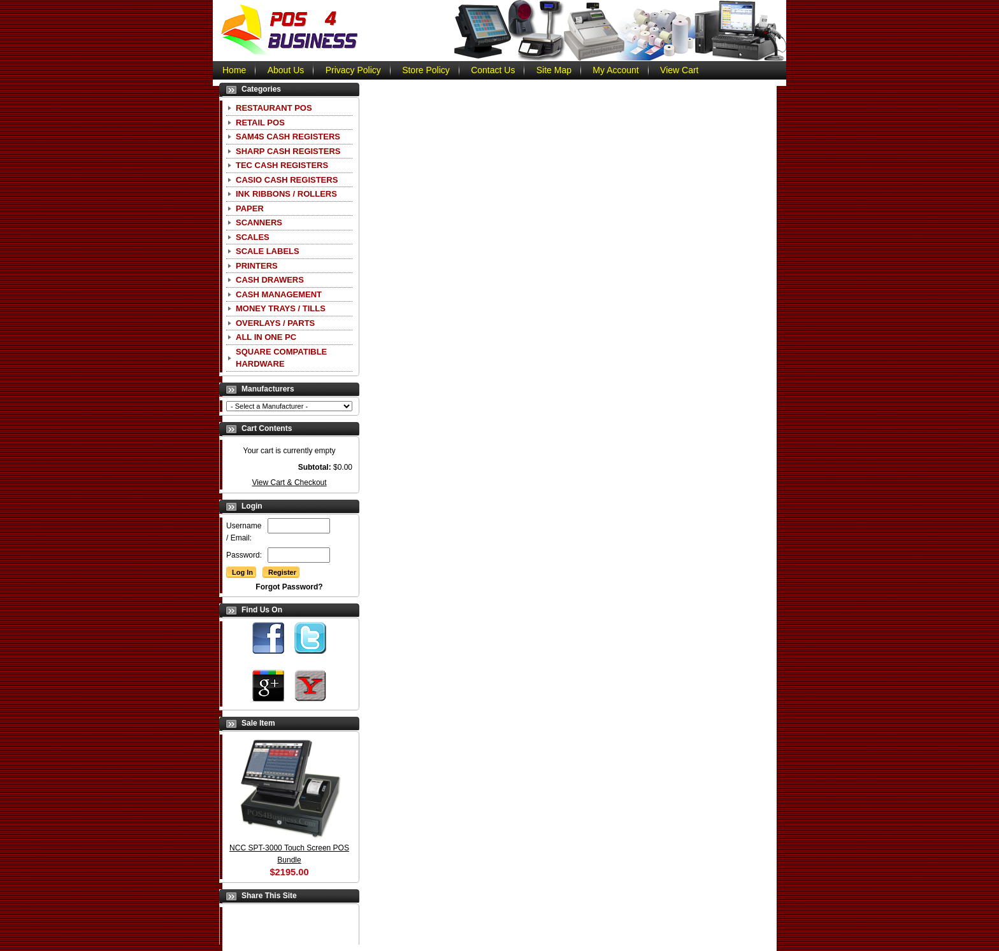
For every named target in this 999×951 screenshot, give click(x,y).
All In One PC (266, 337)
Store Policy (426, 70)
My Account (615, 70)
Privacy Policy (353, 70)
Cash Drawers (270, 280)
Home (234, 70)
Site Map (553, 70)
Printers (257, 266)
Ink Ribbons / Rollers (286, 194)
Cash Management (279, 294)
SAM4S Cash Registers (288, 136)
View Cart (679, 70)
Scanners (259, 222)
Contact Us (493, 70)
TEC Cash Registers (282, 165)
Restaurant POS (274, 108)
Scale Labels (267, 251)
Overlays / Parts (275, 323)
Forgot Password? (288, 586)
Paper (250, 208)
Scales (253, 237)
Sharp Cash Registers (288, 151)
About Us (286, 70)
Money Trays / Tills (281, 308)
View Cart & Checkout (289, 482)
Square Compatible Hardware (281, 358)
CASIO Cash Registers (287, 180)
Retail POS (260, 122)
